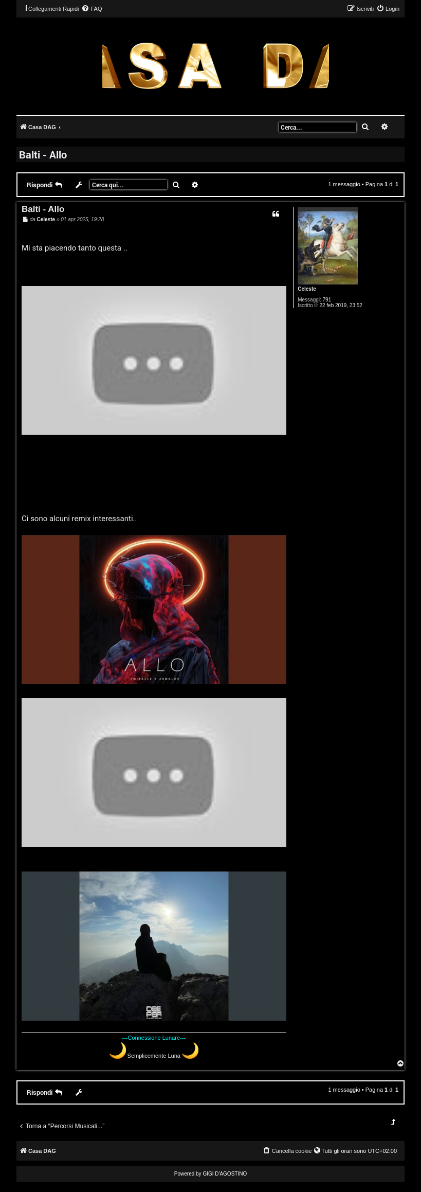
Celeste (307, 289)
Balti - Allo (43, 154)
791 (327, 300)
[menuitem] (91, 9)
